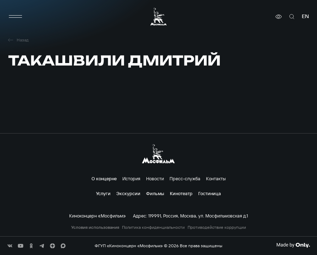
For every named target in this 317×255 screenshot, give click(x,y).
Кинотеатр (181, 193)
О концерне (104, 178)
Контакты (216, 178)
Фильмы (155, 193)
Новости (155, 178)
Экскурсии (128, 193)
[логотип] (158, 16)
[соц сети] (10, 246)
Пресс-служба (184, 178)
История (131, 178)
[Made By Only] (293, 245)
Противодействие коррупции (217, 227)
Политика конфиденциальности (153, 227)
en (305, 16)
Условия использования (95, 227)
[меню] (15, 17)
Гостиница (209, 193)
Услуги (103, 193)
